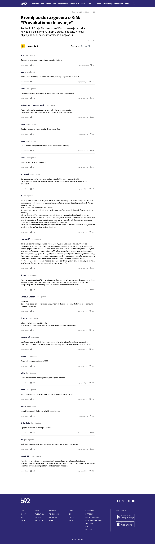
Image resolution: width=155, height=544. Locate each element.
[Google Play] (125, 517)
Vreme (71, 520)
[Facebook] (118, 501)
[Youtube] (133, 501)
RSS (86, 527)
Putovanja (39, 514)
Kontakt (88, 530)
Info (22, 511)
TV (70, 514)
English (72, 517)
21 (23, 46)
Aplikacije (89, 523)
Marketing (89, 511)
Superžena (39, 520)
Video (71, 511)
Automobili (53, 517)
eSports (52, 511)
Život (23, 520)
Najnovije (35, 4)
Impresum (89, 514)
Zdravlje (38, 511)
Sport (23, 514)
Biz (22, 517)
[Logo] (24, 4)
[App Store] (125, 524)
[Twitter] (123, 501)
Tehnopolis (54, 514)
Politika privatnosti (93, 520)
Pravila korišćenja (93, 517)
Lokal (51, 520)
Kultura (38, 517)
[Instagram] (128, 501)
